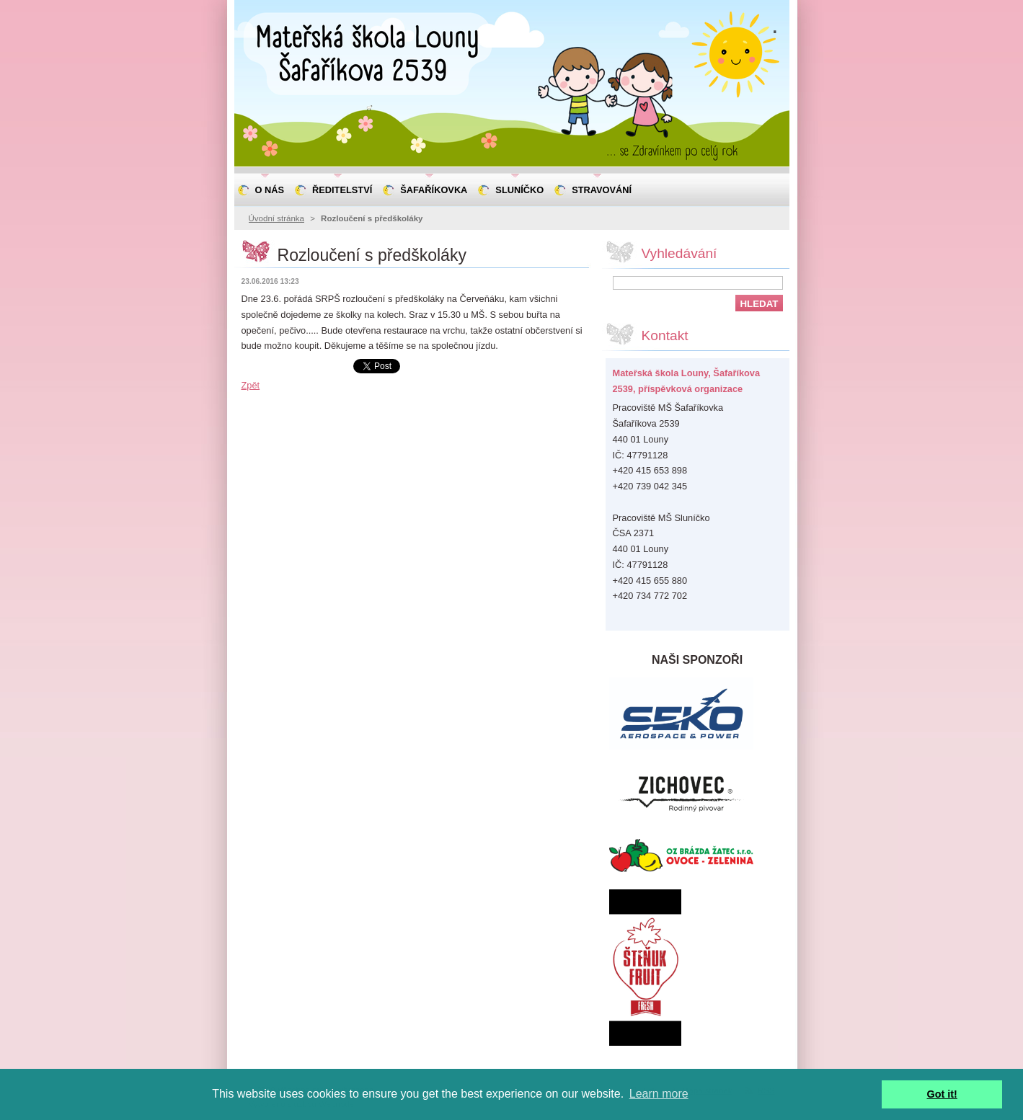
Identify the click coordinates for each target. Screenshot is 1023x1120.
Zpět (251, 385)
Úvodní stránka (276, 218)
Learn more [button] (658, 1094)
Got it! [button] (942, 1094)
